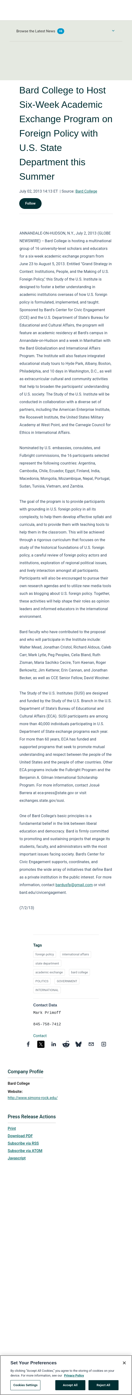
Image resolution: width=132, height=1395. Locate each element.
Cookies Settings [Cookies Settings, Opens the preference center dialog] (25, 1387)
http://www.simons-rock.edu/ (33, 1098)
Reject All (103, 1387)
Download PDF (20, 1136)
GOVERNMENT (67, 981)
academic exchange (49, 972)
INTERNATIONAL (46, 990)
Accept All (70, 1387)
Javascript (16, 1158)
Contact (40, 1035)
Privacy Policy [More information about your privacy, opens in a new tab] (74, 1378)
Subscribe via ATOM (25, 1150)
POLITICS (41, 981)
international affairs (75, 954)
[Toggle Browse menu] (113, 30)
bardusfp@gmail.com (74, 885)
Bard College (86, 191)
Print (12, 1128)
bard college (79, 972)
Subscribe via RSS (23, 1143)
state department (47, 963)
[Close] (124, 1365)
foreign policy (44, 954)
